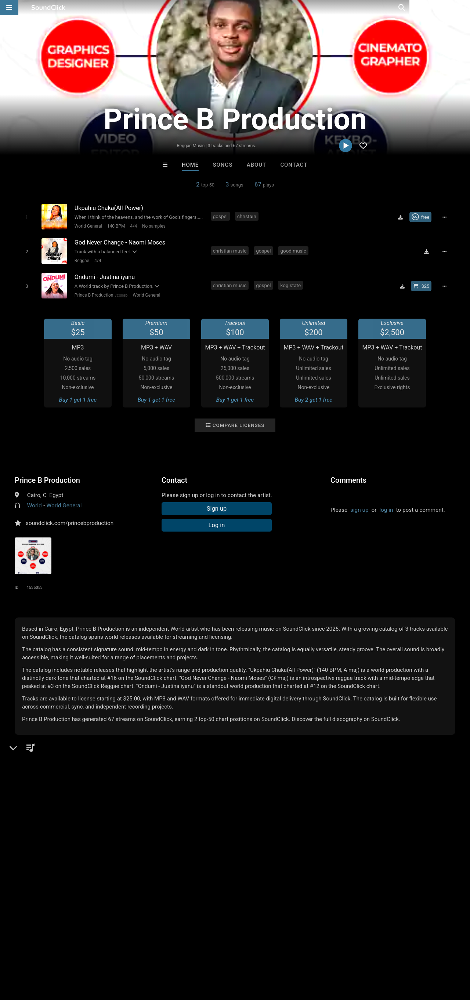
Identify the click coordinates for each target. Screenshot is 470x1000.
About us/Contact (65, 956)
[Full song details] (446, 217)
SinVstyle (265, 843)
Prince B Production (92, 292)
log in (386, 507)
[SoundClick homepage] (48, 7)
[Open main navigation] (9, 7)
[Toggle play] (25, 217)
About (256, 165)
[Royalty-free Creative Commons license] (422, 217)
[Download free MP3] (402, 217)
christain (247, 216)
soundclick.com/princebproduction (69, 520)
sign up (359, 507)
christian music (230, 250)
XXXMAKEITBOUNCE (205, 843)
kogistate (291, 283)
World (34, 503)
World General (87, 225)
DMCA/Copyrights (136, 956)
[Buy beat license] (423, 284)
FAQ (31, 956)
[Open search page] (462, 7)
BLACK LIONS (325, 843)
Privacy (175, 956)
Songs (223, 165)
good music (294, 250)
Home (190, 165)
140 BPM (115, 225)
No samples (152, 225)
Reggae (80, 259)
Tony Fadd (144, 843)
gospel (221, 216)
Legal (198, 956)
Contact (293, 165)
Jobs (100, 956)
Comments (348, 477)
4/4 (132, 225)
